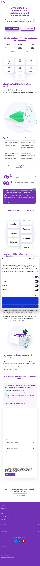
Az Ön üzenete (8, 451)
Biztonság (3, 519)
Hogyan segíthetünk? (9, 445)
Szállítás (20, 71)
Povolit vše (20, 299)
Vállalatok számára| (5, 513)
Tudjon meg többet (27, 28)
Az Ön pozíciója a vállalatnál (10, 439)
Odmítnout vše (20, 306)
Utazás (30, 71)
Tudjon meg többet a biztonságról (10, 369)
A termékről (3, 508)
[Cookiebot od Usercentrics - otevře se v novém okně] (29, 258)
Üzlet (9, 71)
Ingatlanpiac (9, 63)
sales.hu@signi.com (14, 546)
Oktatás (20, 78)
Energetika (20, 63)
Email (6, 422)
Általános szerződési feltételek (7, 557)
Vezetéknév (7, 416)
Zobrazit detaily (32, 295)
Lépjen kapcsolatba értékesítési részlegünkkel (13, 320)
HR (31, 63)
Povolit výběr (20, 302)
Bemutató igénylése (12, 28)
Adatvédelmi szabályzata (6, 555)
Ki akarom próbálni (20, 495)
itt (14, 471)
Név (6, 410)
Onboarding (3, 516)
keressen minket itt (20, 403)
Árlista (2, 511)
